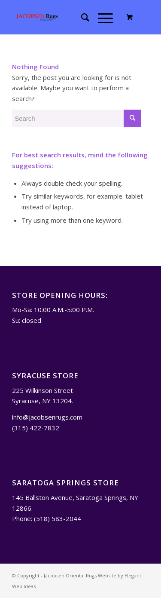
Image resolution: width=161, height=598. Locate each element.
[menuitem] (81, 17)
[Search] (81, 17)
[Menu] (101, 17)
